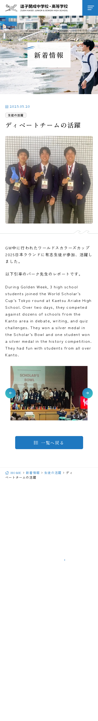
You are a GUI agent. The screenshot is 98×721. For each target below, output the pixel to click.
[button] (10, 393)
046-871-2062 (33, 547)
